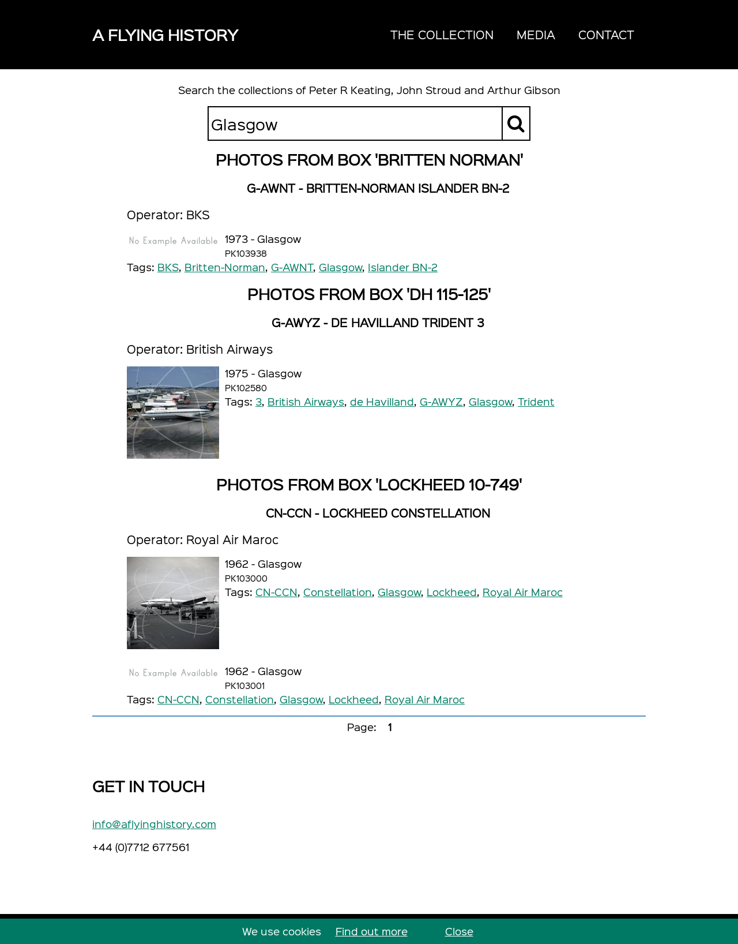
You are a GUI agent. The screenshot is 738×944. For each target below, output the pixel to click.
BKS (168, 267)
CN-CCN (276, 592)
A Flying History (165, 34)
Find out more (372, 931)
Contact (606, 34)
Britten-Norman (224, 267)
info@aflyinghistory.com (154, 823)
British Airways (306, 401)
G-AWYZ (441, 401)
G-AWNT (292, 267)
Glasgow (340, 267)
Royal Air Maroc (523, 592)
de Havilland (382, 401)
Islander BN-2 (403, 267)
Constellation (337, 592)
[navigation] (512, 34)
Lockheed (452, 592)
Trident (536, 401)
